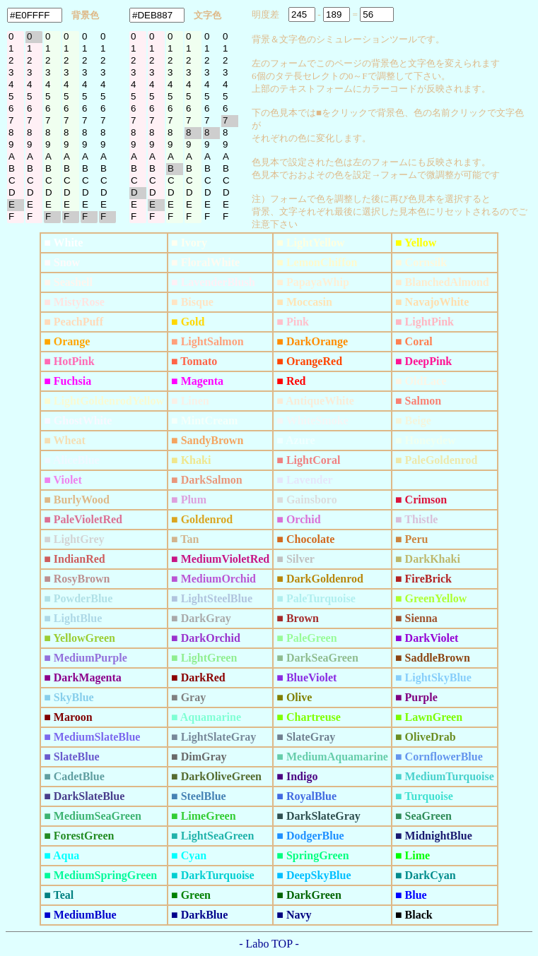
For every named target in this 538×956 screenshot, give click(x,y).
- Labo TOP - (269, 944)
